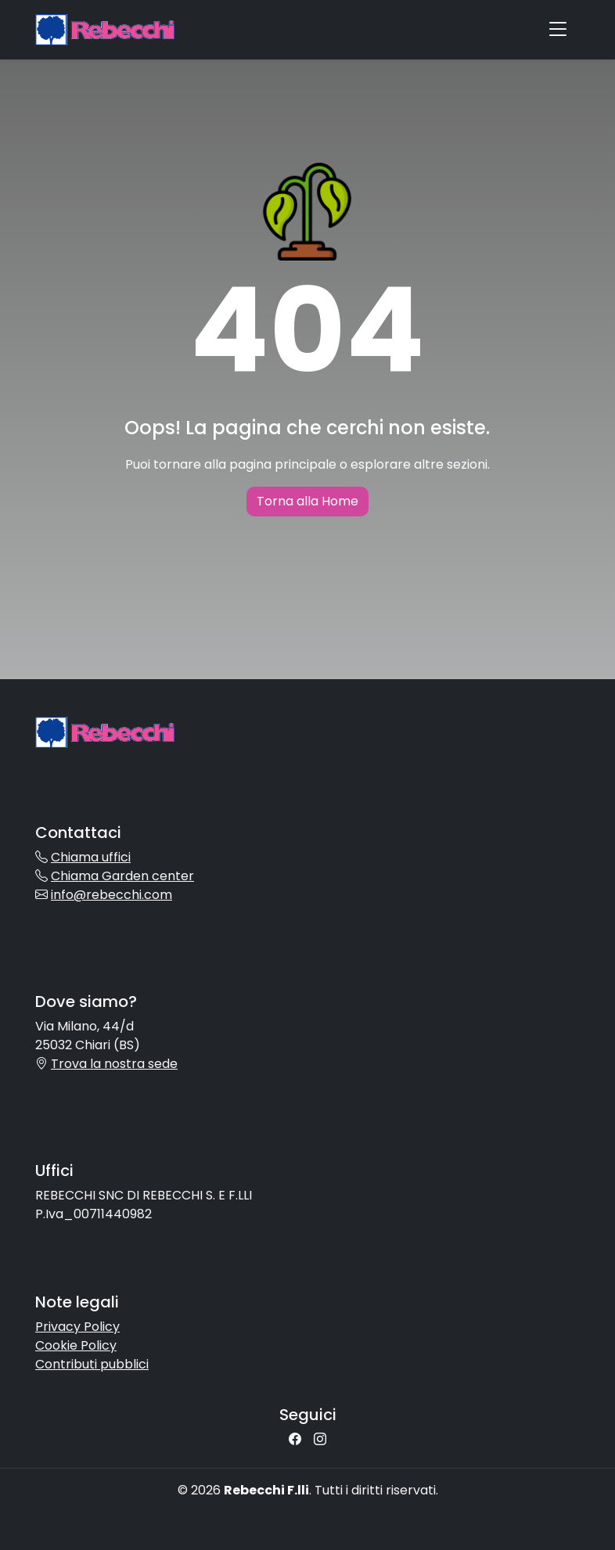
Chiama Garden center (122, 876)
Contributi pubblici (92, 1364)
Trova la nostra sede (114, 1064)
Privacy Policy (77, 1327)
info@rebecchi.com (111, 895)
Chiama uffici (91, 857)
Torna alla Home (307, 501)
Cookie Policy (76, 1345)
